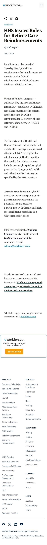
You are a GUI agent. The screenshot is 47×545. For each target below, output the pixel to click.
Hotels (28, 396)
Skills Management (10, 461)
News (28, 487)
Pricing (29, 433)
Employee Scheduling (11, 384)
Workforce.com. (28, 316)
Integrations (31, 451)
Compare (30, 446)
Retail (28, 401)
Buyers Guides (32, 464)
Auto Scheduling (9, 426)
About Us (30, 478)
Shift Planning (8, 457)
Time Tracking (8, 470)
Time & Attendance (10, 389)
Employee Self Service (11, 466)
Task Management (10, 495)
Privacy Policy (31, 505)
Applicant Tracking (10, 513)
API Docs (29, 442)
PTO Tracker (7, 504)
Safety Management (11, 436)
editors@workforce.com (17, 246)
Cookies (29, 501)
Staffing (29, 405)
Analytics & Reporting (11, 499)
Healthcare (30, 392)
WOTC (5, 508)
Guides (29, 437)
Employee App (8, 402)
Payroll (5, 398)
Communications (9, 422)
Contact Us (30, 482)
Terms (28, 510)
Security (29, 455)
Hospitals (30, 414)
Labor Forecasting (10, 393)
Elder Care (30, 410)
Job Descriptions (33, 460)
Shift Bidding (7, 431)
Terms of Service (10, 538)
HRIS (4, 490)
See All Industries (33, 419)
